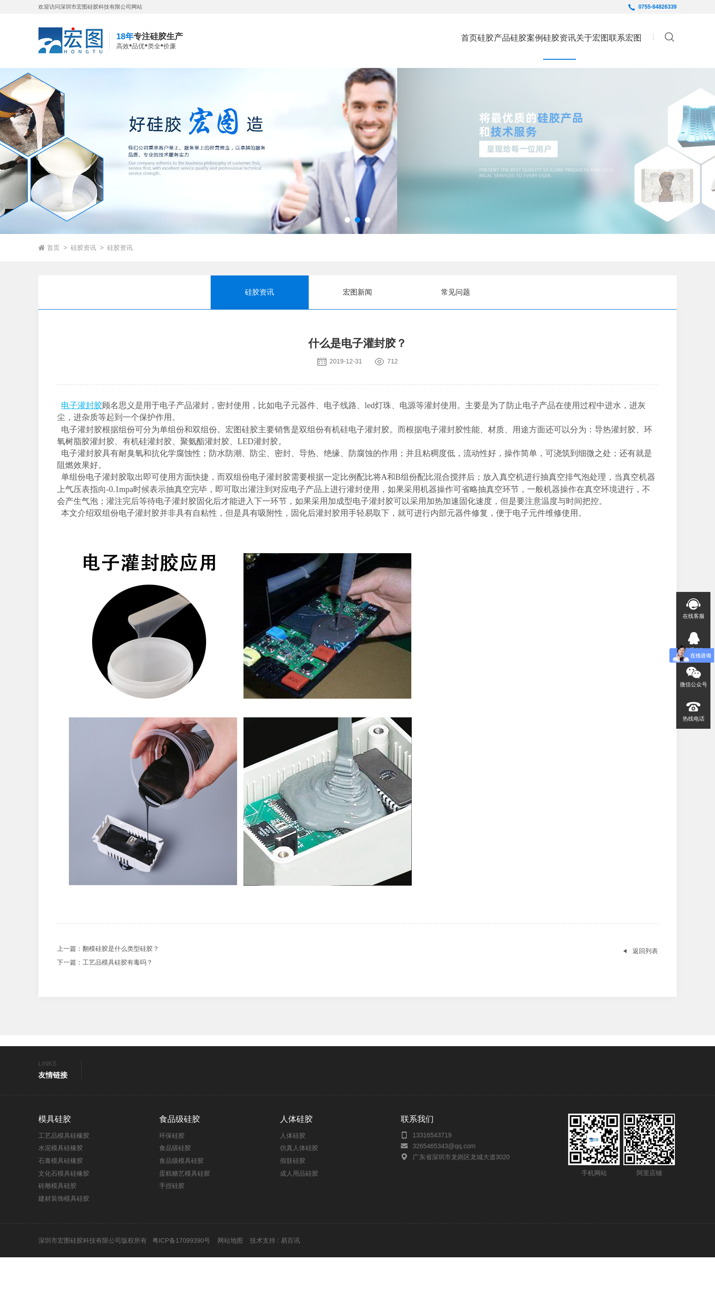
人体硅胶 (293, 1185)
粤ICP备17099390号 (180, 1290)
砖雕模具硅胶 (57, 1235)
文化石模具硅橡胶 (63, 1223)
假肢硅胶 (293, 1210)
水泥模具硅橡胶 (60, 1197)
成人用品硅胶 (299, 1223)
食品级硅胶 (175, 1197)
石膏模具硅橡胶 (60, 1210)
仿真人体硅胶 (299, 1197)
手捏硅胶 (172, 1235)
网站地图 (230, 1290)
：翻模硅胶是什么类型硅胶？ (108, 998)
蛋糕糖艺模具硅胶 (184, 1223)
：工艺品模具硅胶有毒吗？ (105, 1012)
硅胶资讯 (83, 297)
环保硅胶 (172, 1185)
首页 (374, 39)
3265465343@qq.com (444, 1195)
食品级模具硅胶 (181, 1210)
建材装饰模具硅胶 (63, 1248)
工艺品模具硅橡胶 (63, 1185)
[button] (347, 269)
